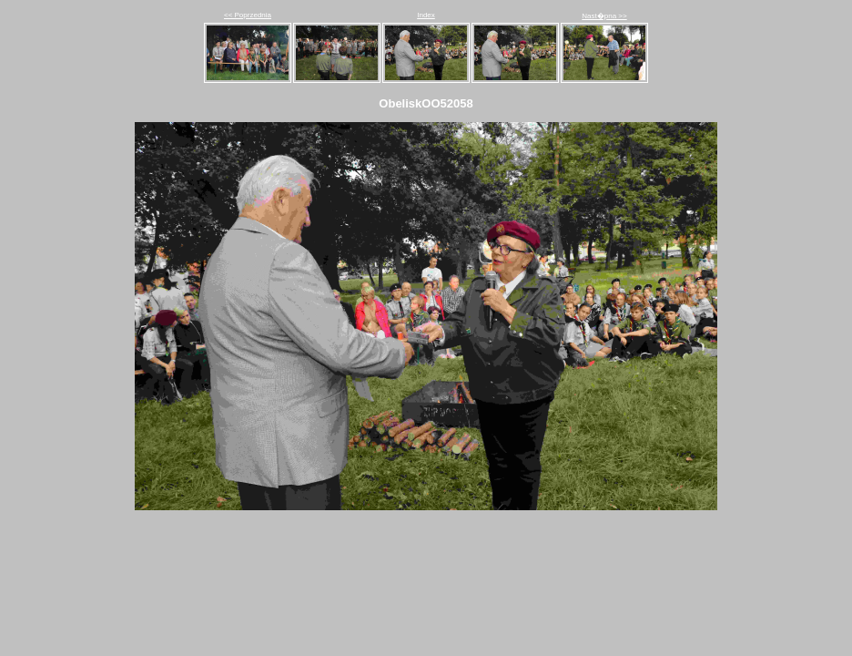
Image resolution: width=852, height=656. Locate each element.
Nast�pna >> (604, 16)
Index (426, 15)
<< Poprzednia (247, 15)
